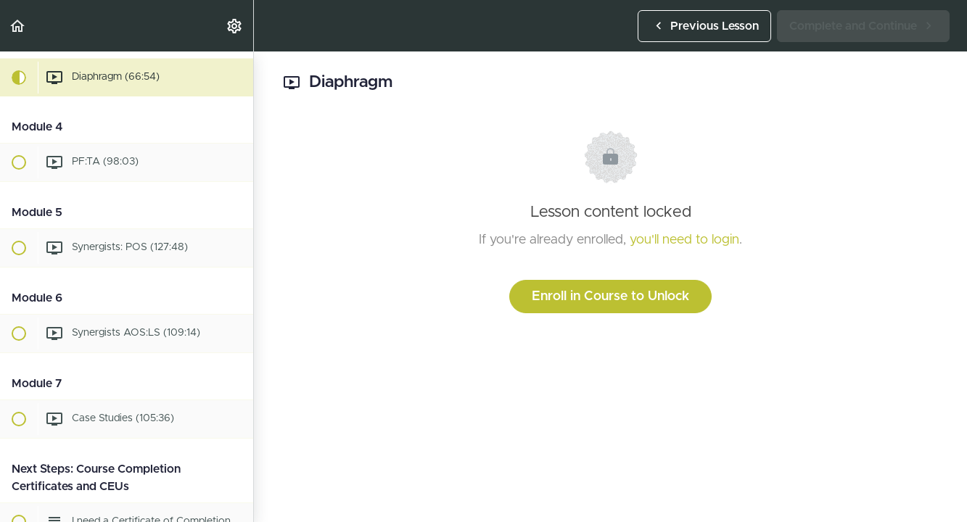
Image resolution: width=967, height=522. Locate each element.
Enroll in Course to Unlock (610, 296)
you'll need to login (684, 239)
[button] (18, 25)
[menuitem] (235, 25)
